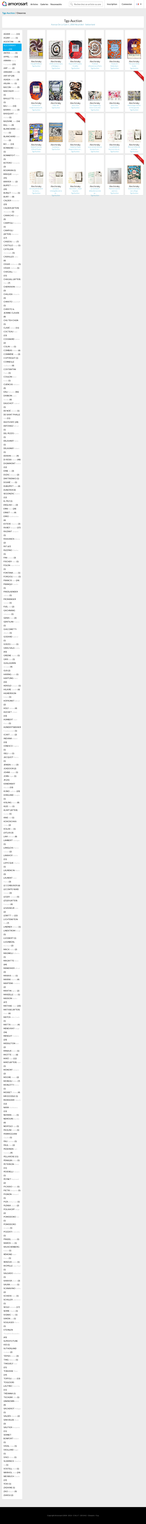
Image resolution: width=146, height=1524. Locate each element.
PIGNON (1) (11, 1196)
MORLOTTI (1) (11, 1087)
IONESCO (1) (11, 748)
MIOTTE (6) (11, 1054)
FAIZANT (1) (11, 533)
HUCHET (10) (10, 714)
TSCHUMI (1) (11, 1397)
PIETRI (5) (12, 1190)
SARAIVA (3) (12, 1280)
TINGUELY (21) (10, 1365)
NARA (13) (11, 1109)
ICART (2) (10, 734)
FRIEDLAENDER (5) (11, 593)
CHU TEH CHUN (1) (11, 322)
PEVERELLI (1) (11, 1173)
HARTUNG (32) (11, 680)
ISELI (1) (9, 753)
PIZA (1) (12, 1201)
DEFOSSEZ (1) (11, 428)
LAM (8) (10, 836)
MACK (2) (10, 949)
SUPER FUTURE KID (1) (11, 1343)
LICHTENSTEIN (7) (11, 921)
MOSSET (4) (12, 1092)
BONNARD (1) (11, 150)
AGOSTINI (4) (12, 41)
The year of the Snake (134, 65)
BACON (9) (11, 87)
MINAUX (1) (11, 1051)
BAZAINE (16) (12, 121)
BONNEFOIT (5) (11, 157)
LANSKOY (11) (11, 857)
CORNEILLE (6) (9, 364)
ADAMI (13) (12, 34)
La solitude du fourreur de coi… (114, 148)
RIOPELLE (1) (12, 1267)
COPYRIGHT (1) (11, 358)
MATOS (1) (11, 1019)
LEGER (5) (11, 896)
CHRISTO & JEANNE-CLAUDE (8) (11, 313)
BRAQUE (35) (11, 176)
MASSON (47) (10, 1000)
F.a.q (97, 1515)
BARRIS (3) (11, 110)
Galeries (44, 4)
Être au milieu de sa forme (134, 148)
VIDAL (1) (10, 1446)
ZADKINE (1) (9, 1487)
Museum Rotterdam (114, 65)
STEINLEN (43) (11, 1333)
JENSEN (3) (11, 764)
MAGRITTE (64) (11, 962)
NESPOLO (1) (11, 1126)
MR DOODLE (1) (11, 1096)
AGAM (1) (11, 38)
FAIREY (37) (12, 527)
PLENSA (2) (11, 1205)
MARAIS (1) (11, 975)
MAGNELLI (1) (11, 955)
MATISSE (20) (12, 1006)
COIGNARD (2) (12, 341)
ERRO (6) (11, 518)
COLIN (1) (10, 346)
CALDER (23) (11, 202)
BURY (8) (9, 196)
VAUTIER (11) (12, 1429)
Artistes (34, 4)
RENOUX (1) (12, 1262)
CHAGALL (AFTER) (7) (12, 281)
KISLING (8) (11, 802)
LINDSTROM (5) (12, 932)
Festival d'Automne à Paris (95, 65)
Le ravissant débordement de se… (95, 191)
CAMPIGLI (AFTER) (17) (11, 234)
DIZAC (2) (11, 474)
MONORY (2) (11, 1071)
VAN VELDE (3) (11, 1422)
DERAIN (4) (11, 456)
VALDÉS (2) (12, 1416)
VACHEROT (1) (12, 1410)
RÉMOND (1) (10, 1256)
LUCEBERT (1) (10, 938)
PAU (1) (10, 1141)
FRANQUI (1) (11, 586)
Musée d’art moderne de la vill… (36, 106)
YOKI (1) (7, 1484)
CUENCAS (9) (11, 386)
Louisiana (55, 147)
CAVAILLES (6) (11, 258)
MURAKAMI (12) (12, 1102)
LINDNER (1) (12, 927)
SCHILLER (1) (12, 1301)
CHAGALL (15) (10, 274)
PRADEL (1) (11, 1239)
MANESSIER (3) (12, 970)
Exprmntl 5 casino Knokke (75, 65)
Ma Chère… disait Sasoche (75, 190)
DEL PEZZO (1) (11, 435)
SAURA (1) (11, 1284)
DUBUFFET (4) (12, 486)
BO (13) (9, 144)
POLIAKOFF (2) (11, 1211)
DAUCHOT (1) (11, 405)
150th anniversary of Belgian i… (56, 65)
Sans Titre (75, 105)
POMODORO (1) (11, 1219)
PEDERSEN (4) (10, 1151)
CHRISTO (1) (12, 303)
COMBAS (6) (12, 350)
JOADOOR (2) (10, 768)
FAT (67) (7, 546)
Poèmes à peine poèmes (114, 190)
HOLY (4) (10, 708)
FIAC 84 (56, 105)
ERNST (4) (10, 512)
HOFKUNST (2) (12, 702)
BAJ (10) (10, 106)
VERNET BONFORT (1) (11, 1438)
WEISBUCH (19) (12, 1478)
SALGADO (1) (12, 1275)
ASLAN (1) (10, 83)
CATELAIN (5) (9, 251)
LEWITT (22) (11, 915)
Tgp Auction (8, 13)
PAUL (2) (9, 1145)
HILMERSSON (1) (10, 695)
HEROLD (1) (12, 685)
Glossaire (91, 1515)
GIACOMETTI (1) (10, 631)
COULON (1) (10, 378)
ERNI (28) (10, 508)
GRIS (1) (9, 659)
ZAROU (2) (8, 1495)
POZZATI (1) (12, 1233)
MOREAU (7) (12, 1081)
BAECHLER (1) (11, 93)
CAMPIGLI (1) (12, 225)
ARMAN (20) (10, 62)
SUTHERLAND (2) (10, 1350)
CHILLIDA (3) (11, 296)
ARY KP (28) (9, 76)
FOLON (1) (12, 567)
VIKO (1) (10, 1457)
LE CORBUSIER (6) (12, 885)
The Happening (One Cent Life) (95, 106)
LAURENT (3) (10, 880)
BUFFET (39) (10, 187)
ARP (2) (9, 68)
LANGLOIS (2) (11, 850)
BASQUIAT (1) (11, 115)
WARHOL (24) (12, 1472)
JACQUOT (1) (11, 759)
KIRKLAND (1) (12, 797)
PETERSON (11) (11, 1166)
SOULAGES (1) (11, 1324)
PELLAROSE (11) (11, 1156)
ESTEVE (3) (12, 524)
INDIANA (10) (10, 740)
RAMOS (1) (10, 1243)
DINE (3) (9, 471)
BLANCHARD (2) (12, 138)
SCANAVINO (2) (12, 1290)
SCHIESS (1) (11, 1296)
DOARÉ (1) (10, 482)
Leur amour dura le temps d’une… (95, 148)
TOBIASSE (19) (11, 1373)
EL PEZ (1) (8, 501)
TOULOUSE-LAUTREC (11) (12, 1386)
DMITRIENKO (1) (11, 478)
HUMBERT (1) (11, 721)
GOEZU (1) (11, 644)
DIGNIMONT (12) (12, 465)
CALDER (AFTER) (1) (11, 210)
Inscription (112, 4)
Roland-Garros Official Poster (36, 148)
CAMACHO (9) (11, 217)
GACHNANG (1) (9, 612)
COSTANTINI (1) (10, 371)
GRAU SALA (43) (12, 650)
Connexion (127, 4)
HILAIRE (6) (12, 689)
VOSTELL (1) (11, 1468)
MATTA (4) (12, 1024)
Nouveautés (56, 4)
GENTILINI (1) (11, 623)
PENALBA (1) (12, 1160)
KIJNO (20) (12, 791)
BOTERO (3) (12, 165)
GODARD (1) (11, 638)
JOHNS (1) (11, 772)
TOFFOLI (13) (12, 1378)
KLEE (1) (9, 806)
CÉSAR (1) (11, 268)
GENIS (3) (10, 618)
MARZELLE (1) (12, 994)
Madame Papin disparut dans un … (75, 148)
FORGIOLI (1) (12, 576)
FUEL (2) (9, 606)
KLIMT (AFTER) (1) (10, 812)
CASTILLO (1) (12, 245)
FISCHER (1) (11, 561)
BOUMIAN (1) (10, 170)
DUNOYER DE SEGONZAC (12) (12, 494)
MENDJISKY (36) (11, 1030)
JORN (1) (10, 776)
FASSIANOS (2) (12, 541)
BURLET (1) (12, 193)
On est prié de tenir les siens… (36, 190)
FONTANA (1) (12, 573)
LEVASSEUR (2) (11, 910)
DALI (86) (11, 392)
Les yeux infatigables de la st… (56, 191)
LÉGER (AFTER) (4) (10, 902)
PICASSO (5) (11, 1186)
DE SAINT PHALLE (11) (12, 416)
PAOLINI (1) (11, 1130)
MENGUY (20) (11, 1038)
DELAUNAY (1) (11, 443)
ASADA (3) (11, 79)
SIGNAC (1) (10, 1314)
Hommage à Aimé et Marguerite (134, 106)
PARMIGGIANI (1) (10, 1136)
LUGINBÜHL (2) (9, 944)
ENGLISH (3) (11, 505)
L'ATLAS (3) (8, 832)
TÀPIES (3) (11, 1356)
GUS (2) (7, 670)
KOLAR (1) (10, 829)
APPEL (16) (11, 56)
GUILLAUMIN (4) (10, 665)
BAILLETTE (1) (12, 100)
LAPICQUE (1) (12, 865)
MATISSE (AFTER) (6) (12, 1011)
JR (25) (6, 780)
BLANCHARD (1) (12, 131)
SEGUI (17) (12, 1307)
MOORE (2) (11, 1077)
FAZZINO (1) (11, 552)
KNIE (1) (9, 817)
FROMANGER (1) (10, 601)
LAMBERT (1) (12, 842)
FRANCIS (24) (11, 580)
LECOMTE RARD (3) (11, 891)
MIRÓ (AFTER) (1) (12, 1064)
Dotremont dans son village (134, 190)
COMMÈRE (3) (12, 354)
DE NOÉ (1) (11, 411)
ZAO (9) (10, 1491)
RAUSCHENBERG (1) (11, 1249)
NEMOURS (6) (11, 1120)
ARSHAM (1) (12, 72)
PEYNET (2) (11, 1181)
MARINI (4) (11, 979)
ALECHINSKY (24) (10, 47)
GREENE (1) (12, 655)
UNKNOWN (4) (11, 1403)
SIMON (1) (10, 1318)
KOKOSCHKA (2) (10, 823)
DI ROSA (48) (12, 459)
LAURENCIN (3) (12, 872)
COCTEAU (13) (10, 333)
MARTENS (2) (12, 985)
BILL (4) (9, 125)
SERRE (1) (11, 1311)
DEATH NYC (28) (11, 422)
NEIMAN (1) (11, 1115)
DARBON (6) (10, 397)
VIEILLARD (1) (11, 1452)
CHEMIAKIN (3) (12, 288)
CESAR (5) (12, 264)
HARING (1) (11, 674)
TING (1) (11, 1359)
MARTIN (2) (11, 990)
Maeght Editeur (36, 64)
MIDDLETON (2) (11, 1045)
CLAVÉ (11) (11, 328)
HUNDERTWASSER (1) (12, 729)
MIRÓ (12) (10, 1058)
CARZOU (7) (11, 241)
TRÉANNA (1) (10, 1393)
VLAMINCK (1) (12, 1463)
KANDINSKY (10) (9, 785)
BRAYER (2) (11, 181)
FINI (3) (10, 557)
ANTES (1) (10, 53)
